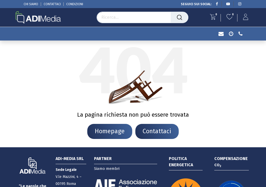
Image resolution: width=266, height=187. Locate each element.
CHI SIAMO (31, 4)
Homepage (110, 131)
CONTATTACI (52, 4)
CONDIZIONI (74, 4)
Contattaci (157, 131)
